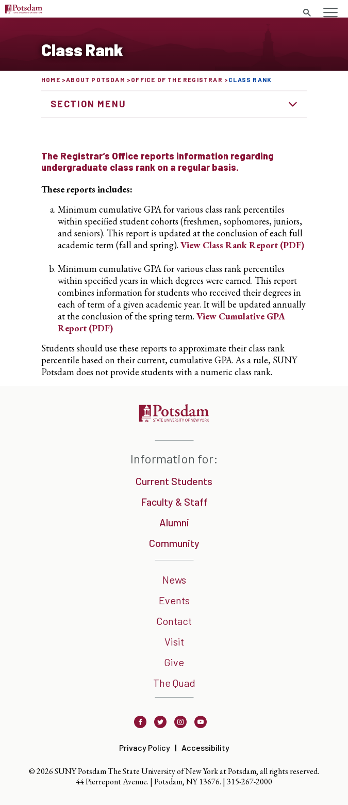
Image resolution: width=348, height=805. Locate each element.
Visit (174, 641)
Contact (174, 621)
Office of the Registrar (177, 79)
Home (50, 79)
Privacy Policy (144, 747)
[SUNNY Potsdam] (174, 418)
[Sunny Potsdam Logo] (23, 10)
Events (174, 600)
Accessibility (205, 747)
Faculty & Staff (174, 501)
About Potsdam (95, 79)
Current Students (174, 481)
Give (174, 662)
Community (174, 543)
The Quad (174, 683)
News (174, 579)
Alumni (174, 522)
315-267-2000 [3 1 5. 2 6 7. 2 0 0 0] (249, 781)
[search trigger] (307, 13)
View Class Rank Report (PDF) (242, 245)
